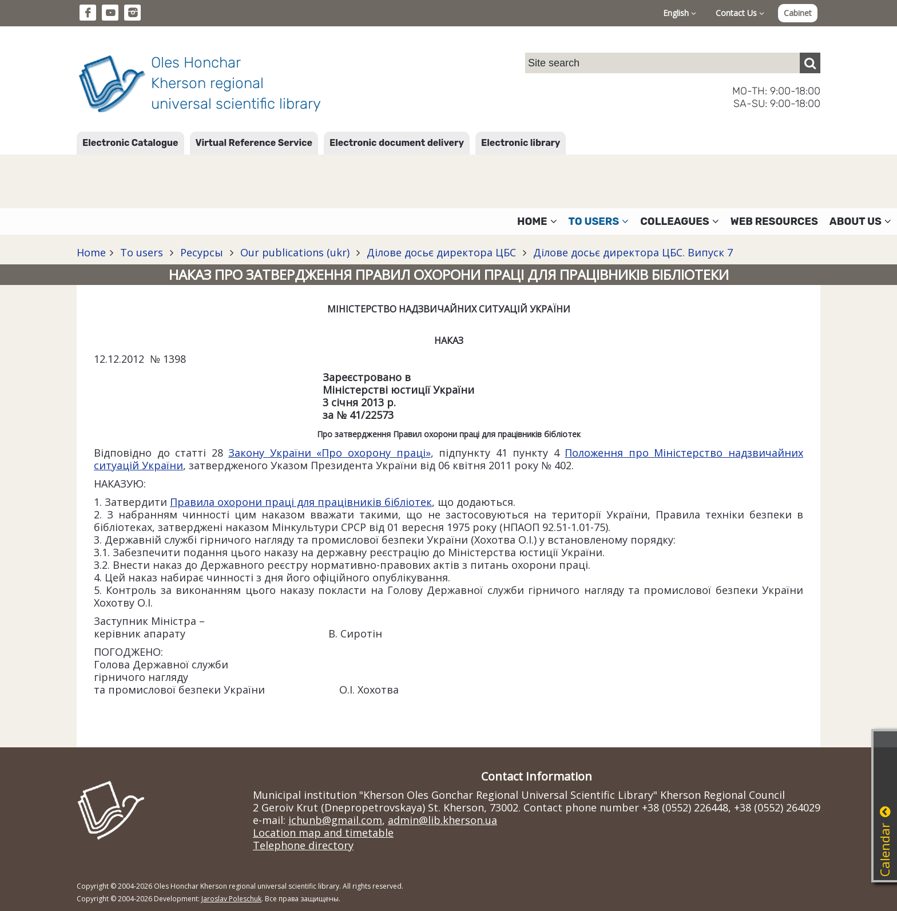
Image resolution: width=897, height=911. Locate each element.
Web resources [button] (774, 221)
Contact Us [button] (740, 12)
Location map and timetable (323, 832)
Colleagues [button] (679, 221)
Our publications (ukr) (294, 252)
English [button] (679, 12)
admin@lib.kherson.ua (442, 820)
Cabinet (798, 12)
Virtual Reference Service (254, 142)
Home (91, 252)
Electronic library (520, 142)
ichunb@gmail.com (335, 820)
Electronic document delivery (397, 142)
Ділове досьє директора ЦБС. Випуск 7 (631, 252)
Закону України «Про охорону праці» (329, 453)
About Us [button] (860, 221)
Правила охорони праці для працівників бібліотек (301, 502)
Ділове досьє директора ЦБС (441, 252)
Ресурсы (201, 252)
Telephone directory (303, 845)
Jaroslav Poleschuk (231, 899)
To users (141, 252)
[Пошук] (810, 63)
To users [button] (599, 221)
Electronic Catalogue (130, 142)
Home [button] (537, 221)
